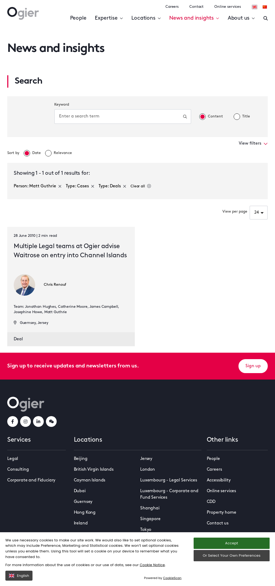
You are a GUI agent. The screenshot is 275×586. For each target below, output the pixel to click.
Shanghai (150, 508)
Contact (196, 7)
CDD (211, 502)
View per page (234, 212)
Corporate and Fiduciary (31, 480)
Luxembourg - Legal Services (168, 480)
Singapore (150, 519)
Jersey (146, 459)
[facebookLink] (12, 421)
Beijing (81, 459)
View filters (253, 143)
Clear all (141, 186)
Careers (172, 7)
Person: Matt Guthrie (37, 186)
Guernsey (83, 502)
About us (241, 18)
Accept (231, 543)
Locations (146, 18)
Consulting (18, 469)
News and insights (194, 18)
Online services (227, 7)
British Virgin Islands (94, 469)
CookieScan (172, 578)
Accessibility (219, 480)
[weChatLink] (51, 421)
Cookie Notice (152, 564)
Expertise (109, 18)
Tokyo (145, 530)
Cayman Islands (90, 480)
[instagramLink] (25, 421)
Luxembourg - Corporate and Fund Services (169, 494)
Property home (221, 512)
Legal (12, 459)
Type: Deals (112, 186)
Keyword (61, 105)
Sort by (13, 153)
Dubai (80, 491)
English (19, 575)
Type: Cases (80, 186)
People (78, 18)
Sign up (253, 366)
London (147, 469)
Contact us (218, 523)
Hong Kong (85, 512)
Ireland (81, 523)
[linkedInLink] (38, 421)
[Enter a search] (265, 18)
